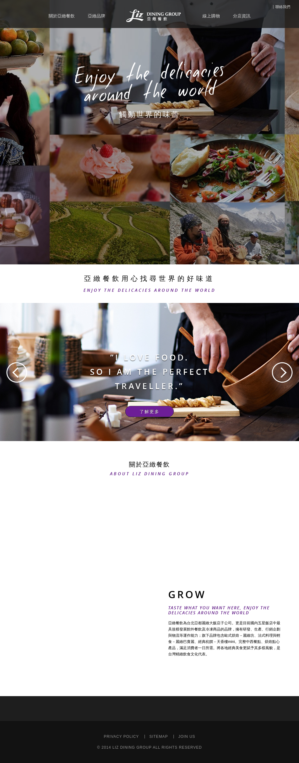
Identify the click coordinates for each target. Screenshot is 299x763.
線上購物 (211, 15)
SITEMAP (158, 736)
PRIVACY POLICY (121, 736)
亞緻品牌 (96, 15)
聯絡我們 (282, 7)
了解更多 (149, 411)
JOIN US (186, 736)
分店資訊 (241, 15)
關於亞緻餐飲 (62, 15)
